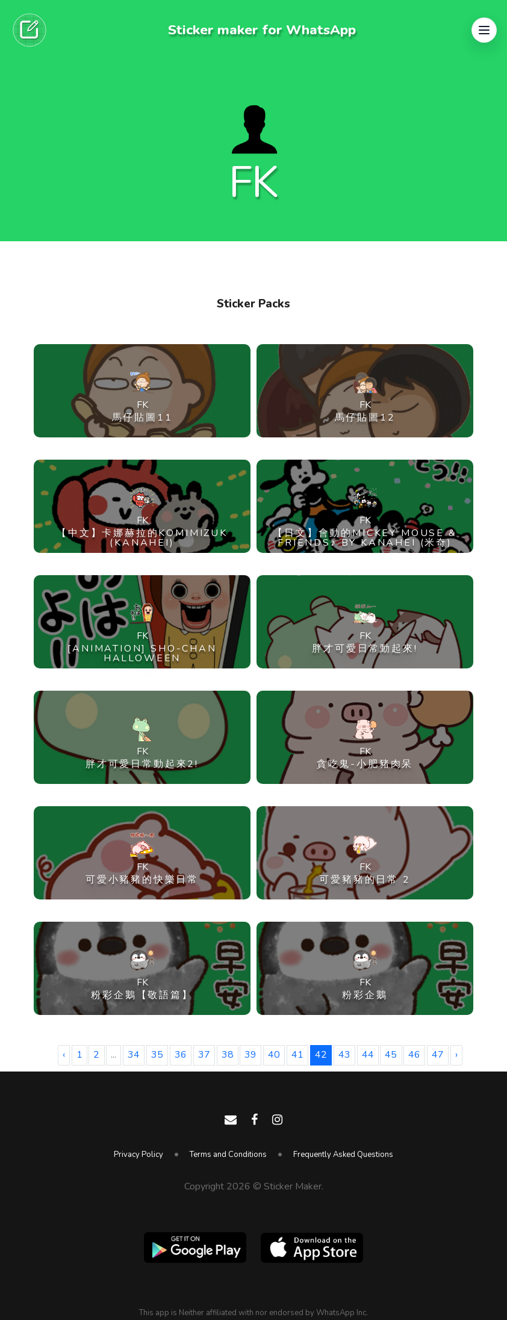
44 (368, 1054)
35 (157, 1054)
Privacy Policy (138, 1154)
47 (438, 1054)
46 (414, 1054)
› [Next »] (456, 1054)
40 (274, 1054)
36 (181, 1054)
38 (228, 1054)
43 (344, 1054)
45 (391, 1054)
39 (250, 1054)
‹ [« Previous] (64, 1054)
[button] (484, 30)
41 (297, 1054)
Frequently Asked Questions (343, 1154)
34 (134, 1054)
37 (204, 1054)
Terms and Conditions (228, 1154)
